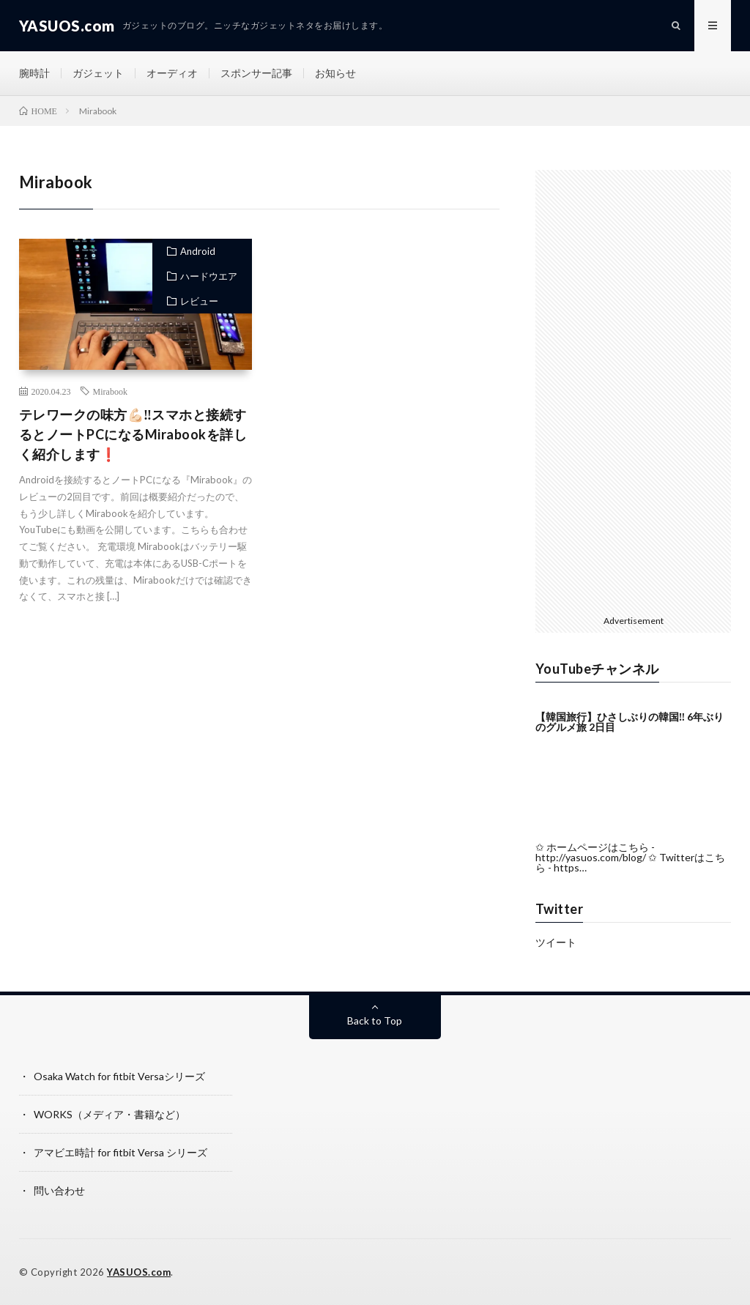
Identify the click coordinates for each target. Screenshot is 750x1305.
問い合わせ (59, 1190)
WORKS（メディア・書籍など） (109, 1114)
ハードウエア (208, 276)
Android (197, 251)
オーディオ (172, 73)
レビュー (199, 301)
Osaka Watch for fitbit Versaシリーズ (119, 1076)
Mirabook (110, 391)
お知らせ (335, 73)
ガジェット (98, 73)
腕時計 (34, 73)
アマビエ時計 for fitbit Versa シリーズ (120, 1152)
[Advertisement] (383, 363)
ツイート (555, 942)
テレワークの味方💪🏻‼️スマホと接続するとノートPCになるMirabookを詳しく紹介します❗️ (133, 434)
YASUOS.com (139, 1272)
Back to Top (374, 1020)
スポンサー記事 (256, 73)
